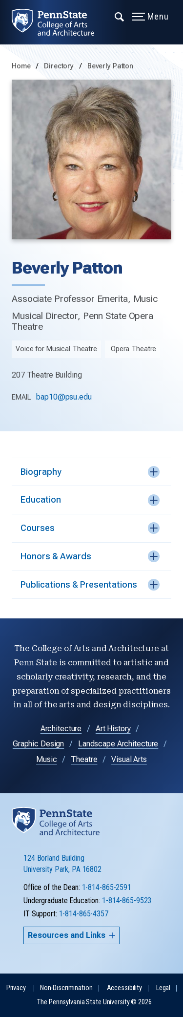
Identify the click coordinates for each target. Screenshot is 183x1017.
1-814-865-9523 (126, 900)
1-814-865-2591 (106, 887)
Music (46, 759)
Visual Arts (129, 759)
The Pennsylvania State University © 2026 (94, 1002)
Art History (113, 728)
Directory (60, 66)
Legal (163, 988)
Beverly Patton (110, 66)
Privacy (16, 988)
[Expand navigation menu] (119, 16)
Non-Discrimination (66, 988)
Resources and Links (71, 935)
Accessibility (124, 988)
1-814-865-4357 (83, 913)
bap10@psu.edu (63, 397)
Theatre (84, 759)
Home (21, 66)
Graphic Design (38, 743)
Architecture (61, 728)
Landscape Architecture (118, 743)
